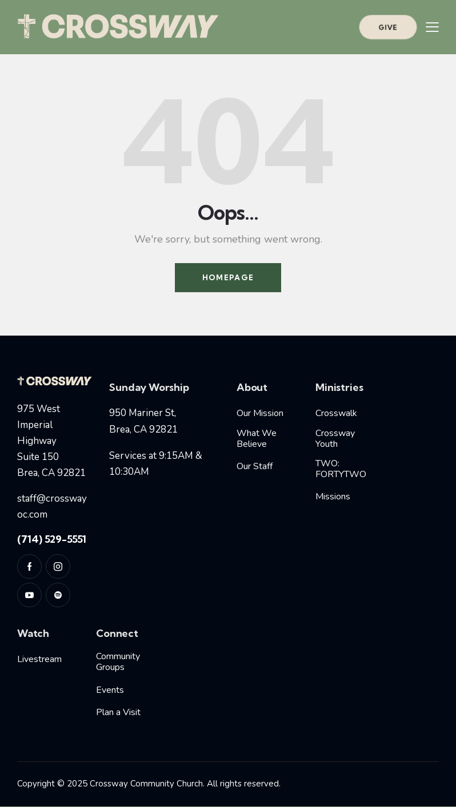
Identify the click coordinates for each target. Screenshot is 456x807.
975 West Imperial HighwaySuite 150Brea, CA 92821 (51, 441)
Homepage (228, 277)
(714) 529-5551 (51, 539)
